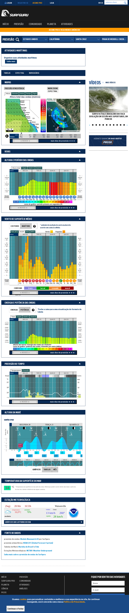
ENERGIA (14, 309)
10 (79, 272)
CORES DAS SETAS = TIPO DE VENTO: (18, 288)
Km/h (79, 270)
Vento (22, 93)
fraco (30, 288)
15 (79, 269)
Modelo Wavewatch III (29, 539)
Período (15, 93)
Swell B (38, 168)
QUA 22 (52, 373)
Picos (3, 592)
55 (79, 243)
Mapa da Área (34, 73)
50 (79, 246)
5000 (6, 327)
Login (8, 2)
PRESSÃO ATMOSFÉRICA (14, 88)
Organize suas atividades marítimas (20, 57)
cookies (23, 599)
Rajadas (58, 232)
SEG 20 (25, 373)
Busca (100, 3)
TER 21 (38, 373)
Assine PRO (37, 2)
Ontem (11, 373)
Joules (6, 342)
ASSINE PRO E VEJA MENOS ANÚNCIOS (64, 30)
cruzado (55, 288)
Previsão (19, 24)
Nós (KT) (14, 232)
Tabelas (7, 73)
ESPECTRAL (52, 91)
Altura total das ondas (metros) (25, 97)
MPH (33, 232)
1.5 (7, 185)
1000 (6, 340)
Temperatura (16, 370)
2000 (6, 337)
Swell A (31, 168)
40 (79, 253)
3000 (6, 334)
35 (79, 256)
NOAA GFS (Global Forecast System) (38, 542)
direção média (80, 280)
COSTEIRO (15, 226)
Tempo (28, 93)
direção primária (6, 196)
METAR (29, 550)
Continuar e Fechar (15, 608)
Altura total (16, 168)
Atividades (67, 24)
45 (79, 249)
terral (42, 288)
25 (79, 262)
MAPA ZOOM (53, 88)
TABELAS (47, 469)
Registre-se (23, 2)
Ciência (4, 588)
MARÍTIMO (26, 226)
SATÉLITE (52, 100)
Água (35, 93)
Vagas (24, 168)
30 (79, 259)
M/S (27, 232)
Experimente (25, 592)
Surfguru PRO (8, 580)
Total (13, 317)
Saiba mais (11, 61)
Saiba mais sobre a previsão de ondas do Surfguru (25, 554)
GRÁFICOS (37, 469)
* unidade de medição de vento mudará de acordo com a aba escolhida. (55, 226)
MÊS (55, 469)
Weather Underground (42, 550)
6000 (6, 324)
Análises (23, 588)
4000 (6, 331)
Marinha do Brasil (25, 546)
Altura (8, 94)
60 (79, 240)
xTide (36, 546)
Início (6, 24)
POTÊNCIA (25, 309)
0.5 (7, 192)
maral (67, 288)
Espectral (19, 73)
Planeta (51, 24)
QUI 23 (66, 373)
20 (79, 265)
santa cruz (9, 419)
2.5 (7, 179)
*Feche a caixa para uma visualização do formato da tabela (59, 310)
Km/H (22, 232)
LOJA (52, 2)
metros (6, 190)
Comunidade (35, 24)
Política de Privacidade (74, 601)
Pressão (26, 370)
